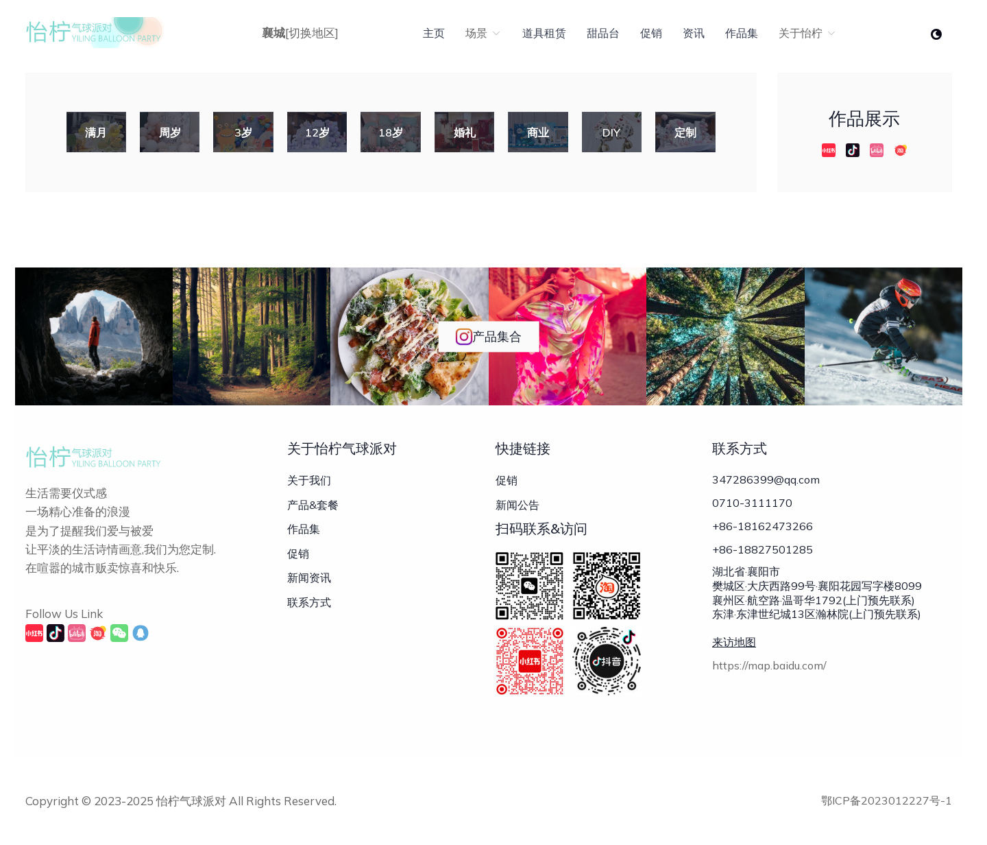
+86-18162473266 (762, 526)
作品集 (741, 33)
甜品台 (603, 33)
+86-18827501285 (762, 549)
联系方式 (309, 602)
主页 (434, 33)
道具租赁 (544, 33)
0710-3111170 (752, 503)
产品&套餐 (313, 505)
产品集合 (488, 336)
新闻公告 (517, 505)
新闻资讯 (309, 577)
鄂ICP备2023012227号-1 (886, 800)
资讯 (694, 33)
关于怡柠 (808, 33)
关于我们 (309, 480)
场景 (483, 33)
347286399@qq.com (766, 479)
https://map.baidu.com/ (769, 665)
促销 (651, 33)
